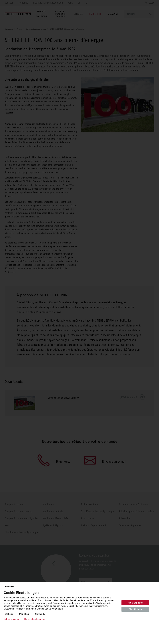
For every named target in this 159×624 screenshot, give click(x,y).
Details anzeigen (11, 619)
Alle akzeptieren (135, 603)
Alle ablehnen (135, 609)
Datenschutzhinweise (34, 619)
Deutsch (9, 586)
